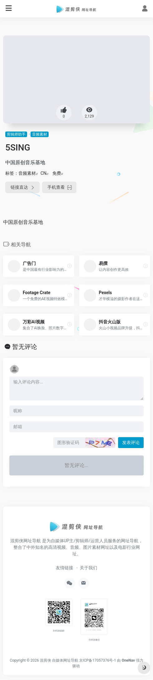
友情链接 (64, 567)
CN (43, 173)
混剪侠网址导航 (25, 540)
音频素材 (39, 134)
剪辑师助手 (16, 134)
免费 (56, 173)
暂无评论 (24, 346)
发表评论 (131, 442)
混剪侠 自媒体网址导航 (59, 660)
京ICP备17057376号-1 (97, 660)
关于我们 (88, 567)
